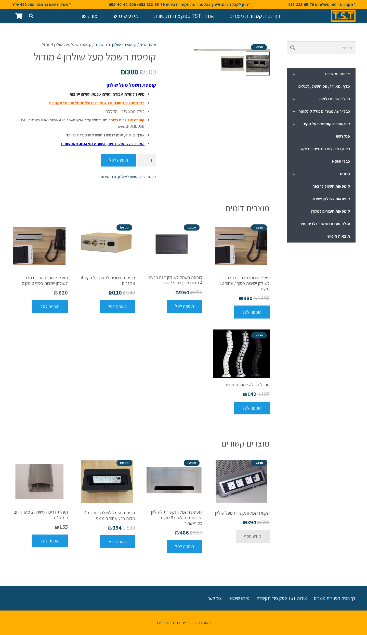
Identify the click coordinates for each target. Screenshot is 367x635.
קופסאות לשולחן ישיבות (330, 198)
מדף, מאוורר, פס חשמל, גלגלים (324, 86)
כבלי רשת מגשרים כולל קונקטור (321, 111)
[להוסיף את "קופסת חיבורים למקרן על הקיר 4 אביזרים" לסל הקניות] (117, 306)
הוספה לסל (118, 160)
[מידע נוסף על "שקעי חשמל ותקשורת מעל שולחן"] (253, 536)
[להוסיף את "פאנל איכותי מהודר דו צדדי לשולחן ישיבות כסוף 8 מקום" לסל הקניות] (50, 306)
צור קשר (214, 598)
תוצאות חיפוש (338, 236)
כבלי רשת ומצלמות (321, 99)
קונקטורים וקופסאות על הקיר (321, 124)
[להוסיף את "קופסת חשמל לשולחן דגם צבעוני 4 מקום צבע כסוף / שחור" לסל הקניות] (184, 306)
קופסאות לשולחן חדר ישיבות (116, 44)
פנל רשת (343, 136)
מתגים (321, 174)
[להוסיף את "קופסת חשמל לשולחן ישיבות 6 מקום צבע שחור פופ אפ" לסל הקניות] (117, 541)
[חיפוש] (31, 15)
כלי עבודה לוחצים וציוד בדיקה (325, 148)
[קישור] (343, 16)
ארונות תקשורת (321, 74)
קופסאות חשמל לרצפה (331, 186)
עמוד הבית (148, 44)
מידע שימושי (239, 598)
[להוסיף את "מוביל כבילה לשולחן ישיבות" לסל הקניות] (252, 408)
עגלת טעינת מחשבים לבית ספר (325, 223)
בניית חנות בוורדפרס (172, 623)
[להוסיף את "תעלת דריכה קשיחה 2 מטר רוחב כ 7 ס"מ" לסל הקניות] (50, 541)
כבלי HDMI (341, 161)
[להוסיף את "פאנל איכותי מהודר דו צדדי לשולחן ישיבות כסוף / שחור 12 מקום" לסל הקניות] (252, 312)
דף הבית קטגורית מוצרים (335, 598)
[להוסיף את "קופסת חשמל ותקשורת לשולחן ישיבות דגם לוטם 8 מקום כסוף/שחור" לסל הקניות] (184, 546)
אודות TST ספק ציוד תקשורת (281, 598)
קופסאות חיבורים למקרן (330, 211)
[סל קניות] (18, 16)
